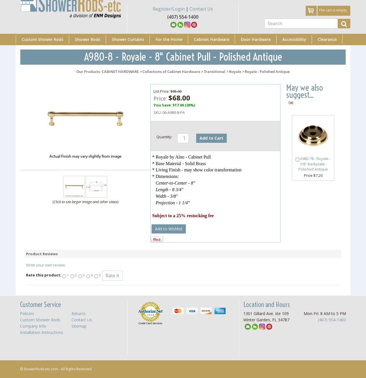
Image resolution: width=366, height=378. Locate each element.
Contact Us (201, 9)
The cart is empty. (333, 10)
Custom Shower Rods (42, 39)
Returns (78, 313)
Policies (27, 313)
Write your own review (45, 265)
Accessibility (294, 39)
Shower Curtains (128, 39)
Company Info (33, 326)
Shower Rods (87, 39)
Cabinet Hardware (211, 39)
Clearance (327, 39)
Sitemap (79, 326)
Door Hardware (256, 39)
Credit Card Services (150, 323)
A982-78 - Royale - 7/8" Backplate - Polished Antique (315, 164)
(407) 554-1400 (332, 319)
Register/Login (169, 9)
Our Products (88, 71)
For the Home (169, 39)
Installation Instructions (41, 332)
